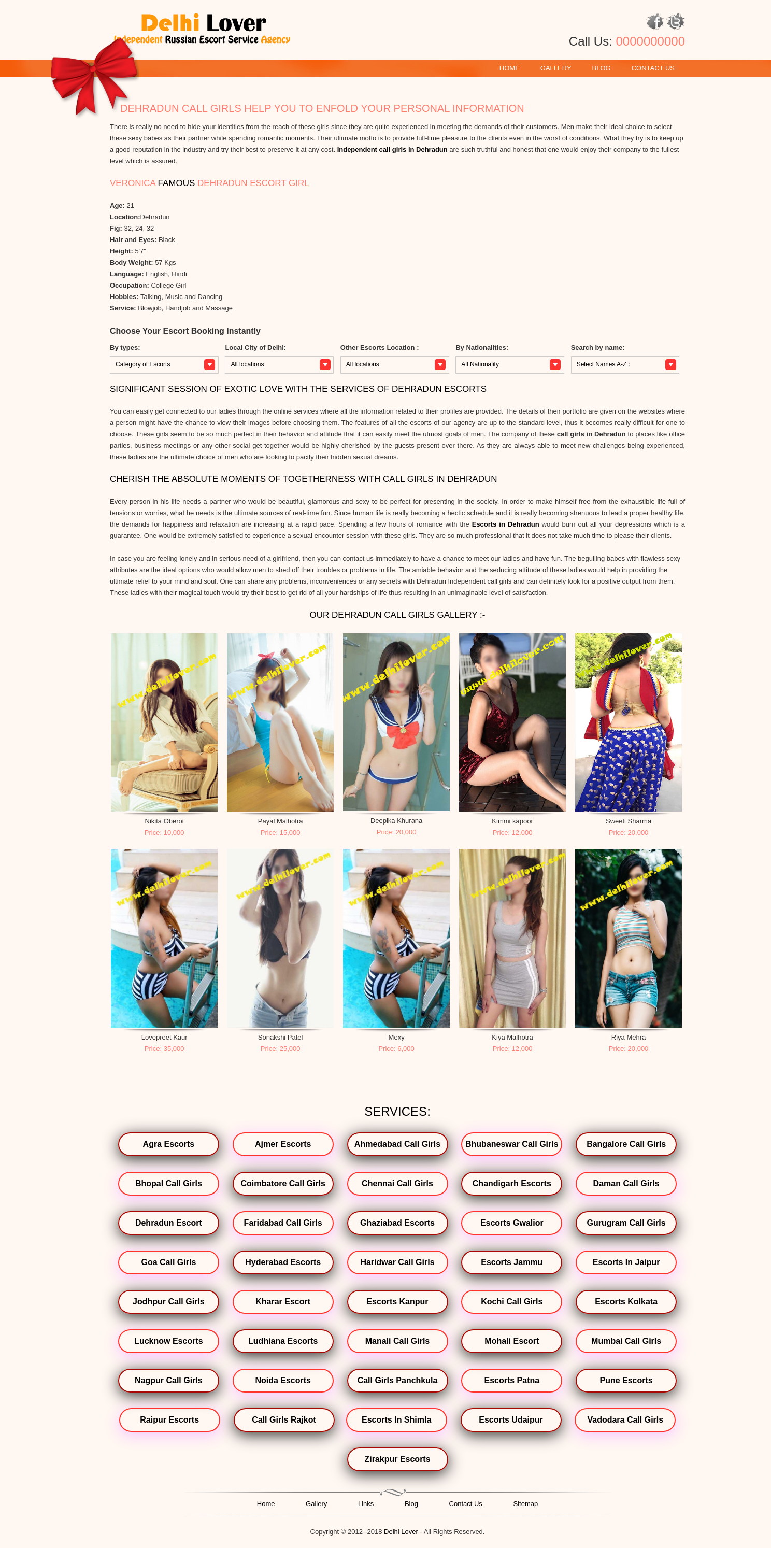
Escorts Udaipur (511, 1419)
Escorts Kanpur (397, 1301)
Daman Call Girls (626, 1183)
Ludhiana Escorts (283, 1341)
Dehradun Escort (168, 1222)
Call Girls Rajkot (284, 1419)
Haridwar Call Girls (397, 1262)
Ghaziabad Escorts (397, 1222)
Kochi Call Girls (511, 1301)
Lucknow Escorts (168, 1341)
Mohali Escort (511, 1341)
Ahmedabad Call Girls (397, 1144)
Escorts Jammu (511, 1262)
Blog (601, 68)
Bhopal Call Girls (168, 1183)
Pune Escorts (625, 1380)
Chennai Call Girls (397, 1183)
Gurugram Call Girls (626, 1222)
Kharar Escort (282, 1301)
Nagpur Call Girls (169, 1380)
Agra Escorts (169, 1144)
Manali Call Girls (397, 1341)
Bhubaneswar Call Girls (512, 1144)
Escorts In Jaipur (626, 1262)
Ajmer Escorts (283, 1144)
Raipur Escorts (169, 1419)
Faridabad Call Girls (283, 1222)
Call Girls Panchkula (398, 1380)
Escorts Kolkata (626, 1301)
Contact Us (653, 68)
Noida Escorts (283, 1380)
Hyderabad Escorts (283, 1262)
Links (366, 1504)
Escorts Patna (511, 1380)
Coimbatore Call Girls (282, 1183)
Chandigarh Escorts (512, 1183)
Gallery (556, 68)
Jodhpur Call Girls (169, 1301)
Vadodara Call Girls (625, 1419)
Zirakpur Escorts (397, 1459)
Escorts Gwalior (512, 1222)
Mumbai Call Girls (626, 1341)
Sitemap (525, 1504)
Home (509, 68)
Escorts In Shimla (396, 1419)
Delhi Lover (401, 1532)
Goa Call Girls (168, 1262)
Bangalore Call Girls (626, 1144)
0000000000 (650, 41)
